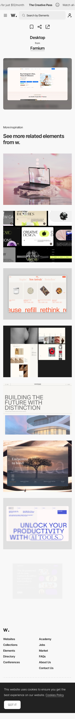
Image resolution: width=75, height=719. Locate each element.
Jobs (42, 644)
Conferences (11, 662)
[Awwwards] (14, 15)
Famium (37, 48)
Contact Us (46, 668)
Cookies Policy (55, 695)
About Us (45, 662)
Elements (9, 650)
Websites (9, 639)
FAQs (42, 656)
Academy (45, 639)
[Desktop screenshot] (37, 351)
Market (43, 650)
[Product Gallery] (37, 294)
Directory (9, 656)
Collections (10, 644)
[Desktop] (37, 179)
